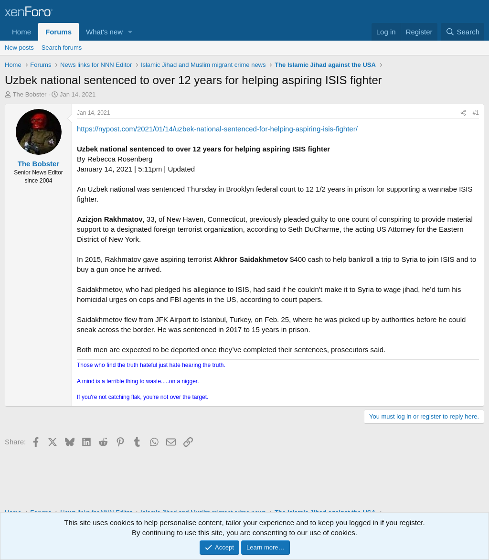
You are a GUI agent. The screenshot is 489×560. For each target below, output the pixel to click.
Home (21, 32)
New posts (19, 47)
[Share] (463, 113)
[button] (130, 32)
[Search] (462, 32)
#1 (476, 112)
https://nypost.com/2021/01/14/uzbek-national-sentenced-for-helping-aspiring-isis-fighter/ (217, 129)
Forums (58, 32)
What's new (104, 32)
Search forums (62, 47)
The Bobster (30, 94)
